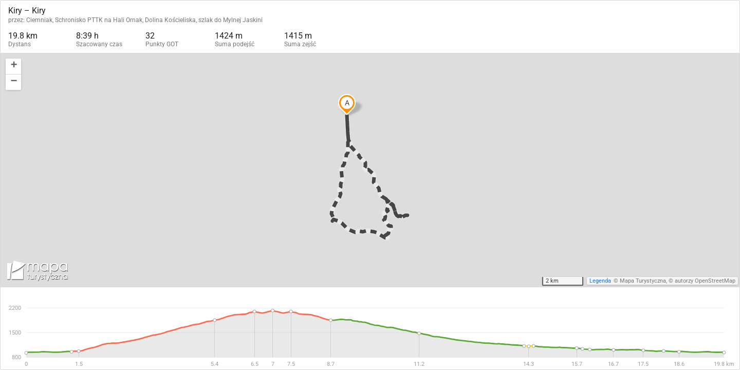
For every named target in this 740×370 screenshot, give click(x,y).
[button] (13, 67)
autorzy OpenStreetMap (705, 281)
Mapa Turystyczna (643, 281)
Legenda (600, 281)
